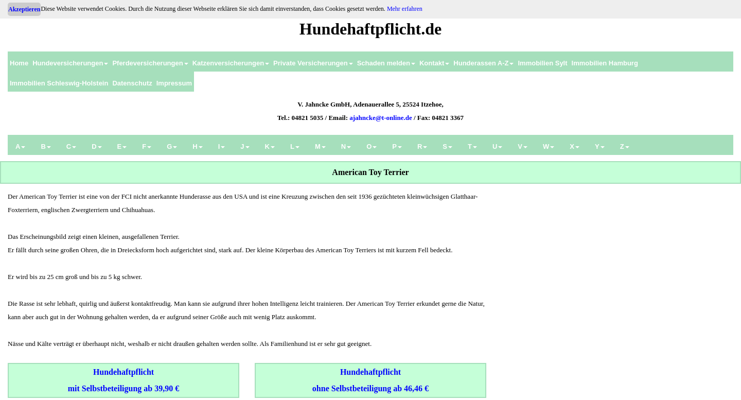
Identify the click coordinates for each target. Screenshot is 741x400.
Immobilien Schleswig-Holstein (59, 83)
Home (19, 63)
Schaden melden (386, 63)
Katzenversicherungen (230, 63)
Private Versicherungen (313, 63)
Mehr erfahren (404, 8)
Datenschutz (132, 83)
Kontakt (434, 63)
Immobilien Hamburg (605, 63)
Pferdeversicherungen (150, 63)
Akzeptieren (24, 9)
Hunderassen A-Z (483, 63)
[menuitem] (19, 61)
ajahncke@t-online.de (380, 117)
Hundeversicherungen (70, 63)
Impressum (174, 83)
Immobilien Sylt (542, 63)
